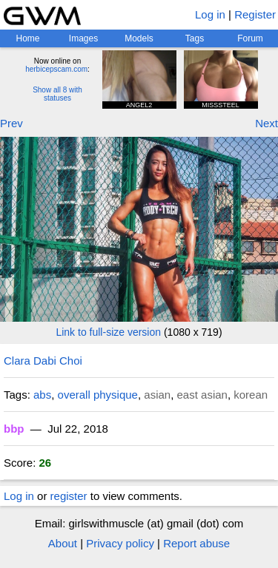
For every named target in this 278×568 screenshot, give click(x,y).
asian (157, 394)
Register (255, 14)
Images (83, 38)
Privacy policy (120, 543)
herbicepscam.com (56, 69)
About (62, 543)
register (68, 496)
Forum (250, 38)
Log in (210, 14)
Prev (11, 123)
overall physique (98, 394)
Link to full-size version (108, 332)
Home (27, 38)
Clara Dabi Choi (43, 360)
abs (42, 394)
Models (139, 38)
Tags (194, 38)
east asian (202, 394)
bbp (14, 428)
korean (251, 394)
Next (266, 123)
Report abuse (196, 543)
